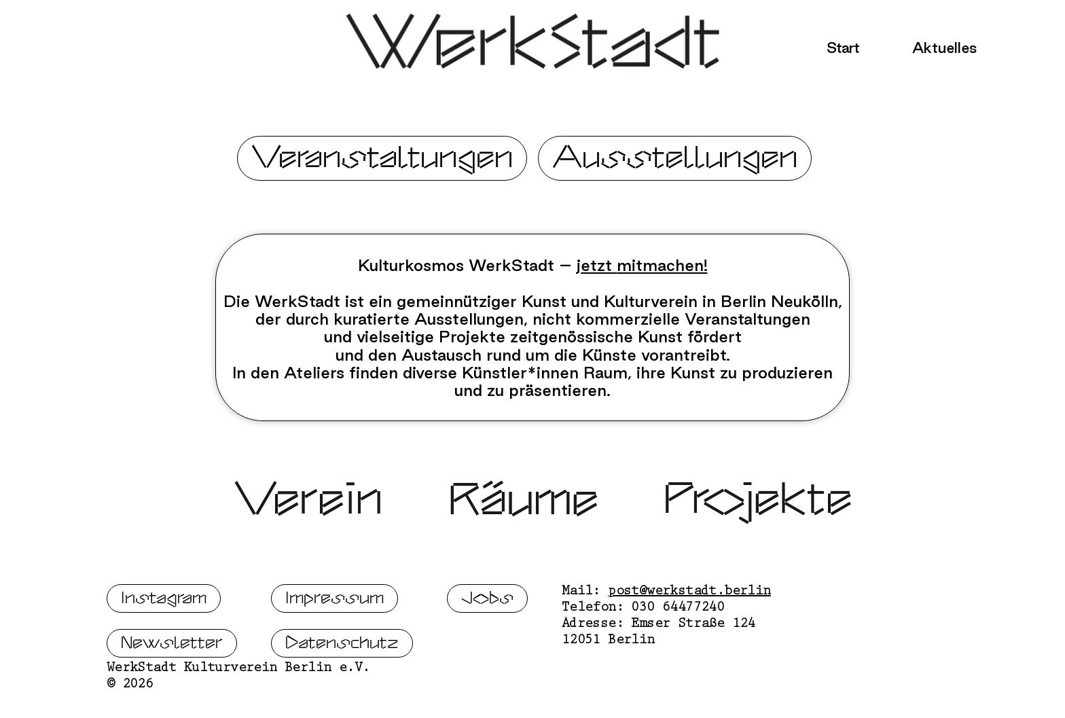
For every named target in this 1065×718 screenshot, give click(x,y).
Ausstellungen (674, 158)
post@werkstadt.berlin (689, 642)
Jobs (487, 648)
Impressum (334, 648)
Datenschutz (342, 693)
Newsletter (172, 693)
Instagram (163, 648)
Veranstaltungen (382, 158)
